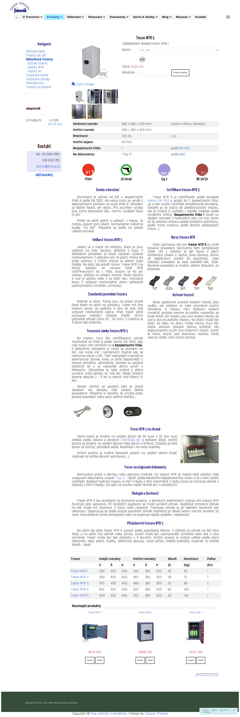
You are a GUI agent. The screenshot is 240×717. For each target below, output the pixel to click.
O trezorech (30, 16)
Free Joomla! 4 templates (108, 714)
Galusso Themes (156, 714)
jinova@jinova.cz (48, 166)
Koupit (89, 660)
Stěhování (74, 16)
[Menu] (228, 17)
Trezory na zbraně (38, 87)
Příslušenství (35, 83)
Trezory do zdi (36, 55)
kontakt (201, 16)
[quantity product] (153, 73)
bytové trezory (38, 63)
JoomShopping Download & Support (207, 676)
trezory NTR (36, 67)
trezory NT (35, 71)
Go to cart (55, 124)
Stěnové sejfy (35, 51)
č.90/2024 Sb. (130, 440)
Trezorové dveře (37, 75)
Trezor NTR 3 (80, 584)
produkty (53, 16)
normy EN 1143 (158, 200)
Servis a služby (144, 16)
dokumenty (117, 16)
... (17, 16)
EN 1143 (185, 148)
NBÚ (183, 154)
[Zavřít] (234, 710)
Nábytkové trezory (39, 59)
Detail (99, 660)
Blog (165, 16)
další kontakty (44, 175)
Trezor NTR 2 (79, 578)
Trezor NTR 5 (79, 596)
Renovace (95, 16)
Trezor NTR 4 (80, 590)
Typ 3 (120, 478)
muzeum (182, 16)
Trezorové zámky (38, 79)
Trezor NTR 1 (79, 571)
